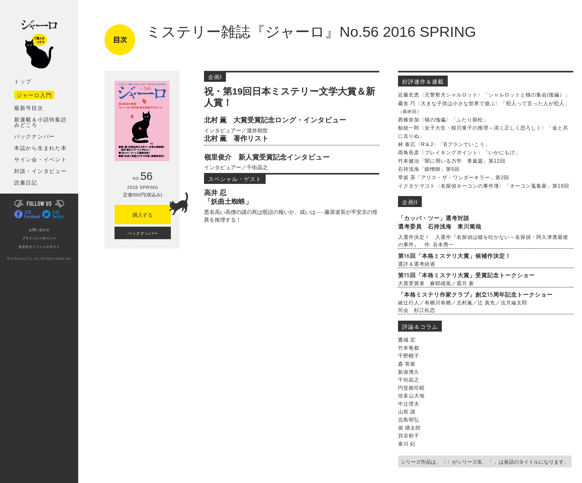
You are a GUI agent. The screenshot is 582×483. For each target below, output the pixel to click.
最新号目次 (28, 108)
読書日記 (26, 182)
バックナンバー (34, 136)
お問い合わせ (39, 230)
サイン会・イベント (40, 159)
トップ (23, 81)
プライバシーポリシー (39, 238)
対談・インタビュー (40, 171)
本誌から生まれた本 (40, 148)
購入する (152, 211)
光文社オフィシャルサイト (39, 247)
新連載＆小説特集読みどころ (40, 122)
